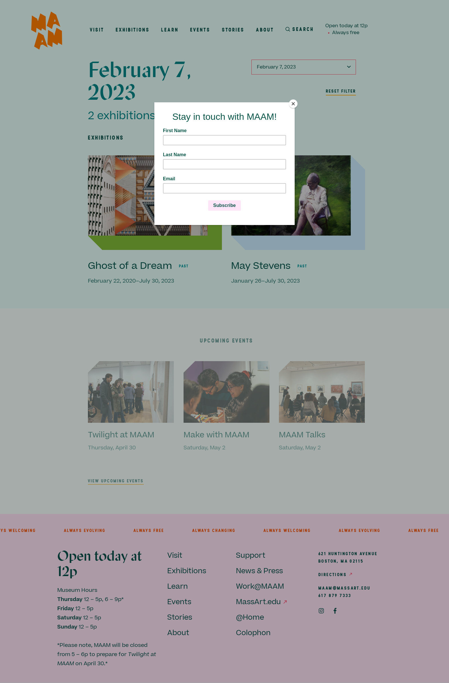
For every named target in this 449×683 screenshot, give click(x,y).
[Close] (293, 103)
